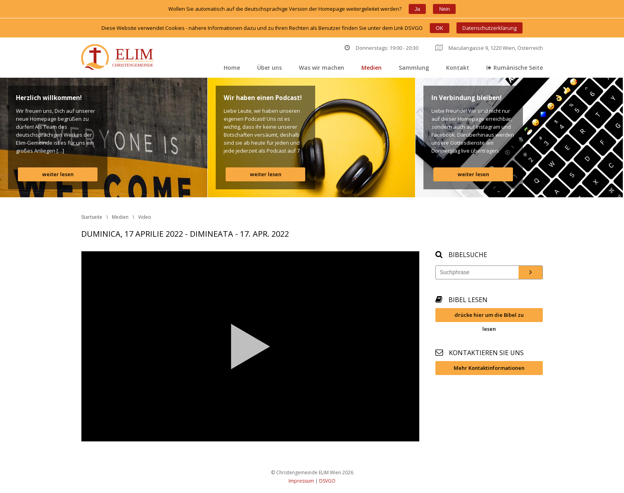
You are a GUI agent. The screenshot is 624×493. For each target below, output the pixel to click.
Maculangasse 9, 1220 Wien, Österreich (489, 47)
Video (144, 217)
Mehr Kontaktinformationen (489, 367)
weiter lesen (58, 174)
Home (232, 67)
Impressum (301, 480)
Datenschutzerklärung (489, 27)
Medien (371, 67)
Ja (417, 9)
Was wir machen (321, 67)
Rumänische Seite (514, 67)
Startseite (91, 217)
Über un (269, 67)
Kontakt (457, 67)
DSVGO (327, 480)
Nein (444, 9)
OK (439, 28)
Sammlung (414, 67)
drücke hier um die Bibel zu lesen (489, 316)
